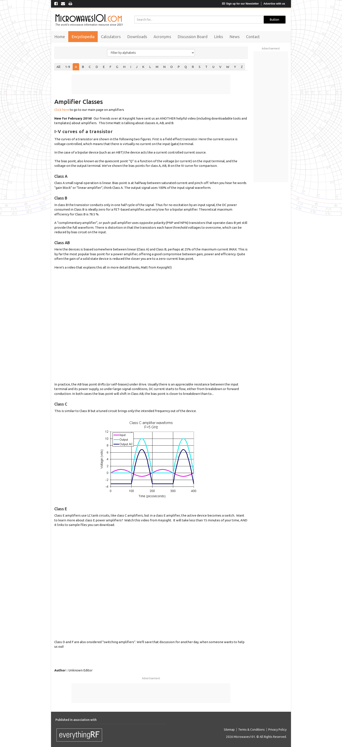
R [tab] (193, 67)
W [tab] (227, 67)
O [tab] (171, 67)
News (234, 36)
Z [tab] (242, 67)
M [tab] (157, 67)
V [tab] (220, 67)
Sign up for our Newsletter (240, 3)
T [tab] (206, 67)
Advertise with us (274, 3)
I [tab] (130, 67)
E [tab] (104, 67)
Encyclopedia (83, 36)
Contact (253, 36)
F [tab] (110, 67)
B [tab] (83, 67)
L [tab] (150, 67)
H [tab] (124, 67)
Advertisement (151, 678)
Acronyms (162, 36)
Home (59, 36)
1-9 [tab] (67, 67)
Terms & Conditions (251, 729)
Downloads (137, 36)
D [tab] (97, 67)
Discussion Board (192, 36)
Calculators (111, 36)
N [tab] (164, 67)
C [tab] (90, 67)
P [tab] (179, 67)
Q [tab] (186, 67)
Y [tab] (235, 67)
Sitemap (229, 729)
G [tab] (117, 67)
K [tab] (143, 67)
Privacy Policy (277, 729)
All (58, 67)
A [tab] (76, 67)
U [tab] (213, 67)
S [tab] (199, 67)
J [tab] (136, 67)
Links (218, 36)
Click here (61, 110)
